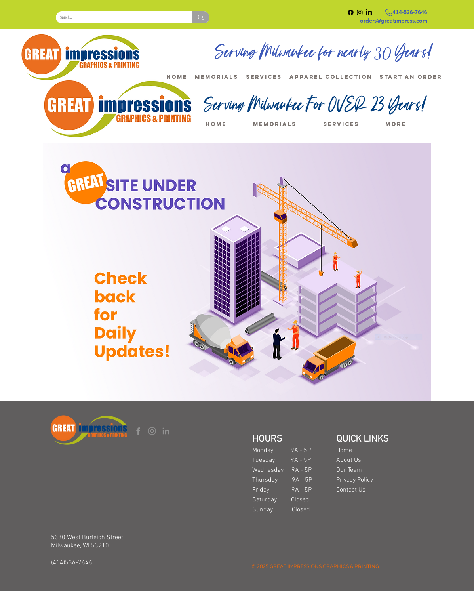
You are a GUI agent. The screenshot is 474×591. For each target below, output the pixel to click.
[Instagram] (152, 431)
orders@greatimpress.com (393, 20)
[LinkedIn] (166, 431)
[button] (410, 73)
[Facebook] (138, 431)
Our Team (349, 470)
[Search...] (117, 17)
